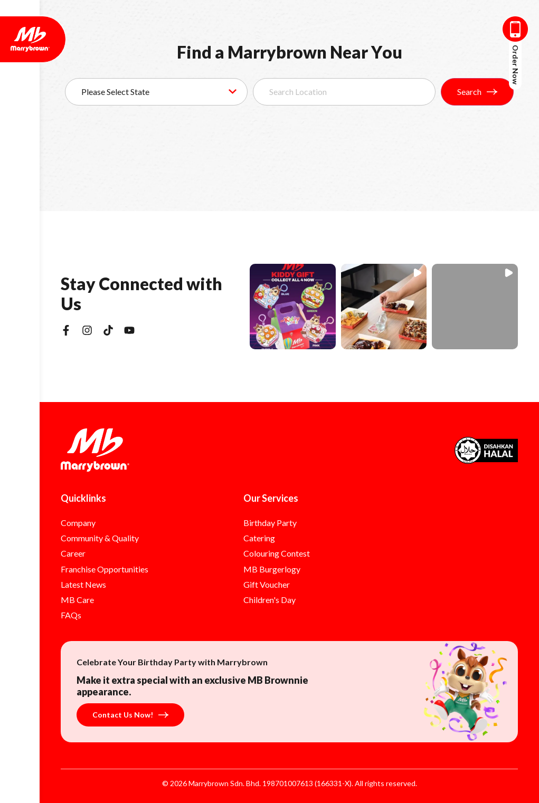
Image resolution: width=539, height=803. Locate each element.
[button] (293, 307)
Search (477, 92)
